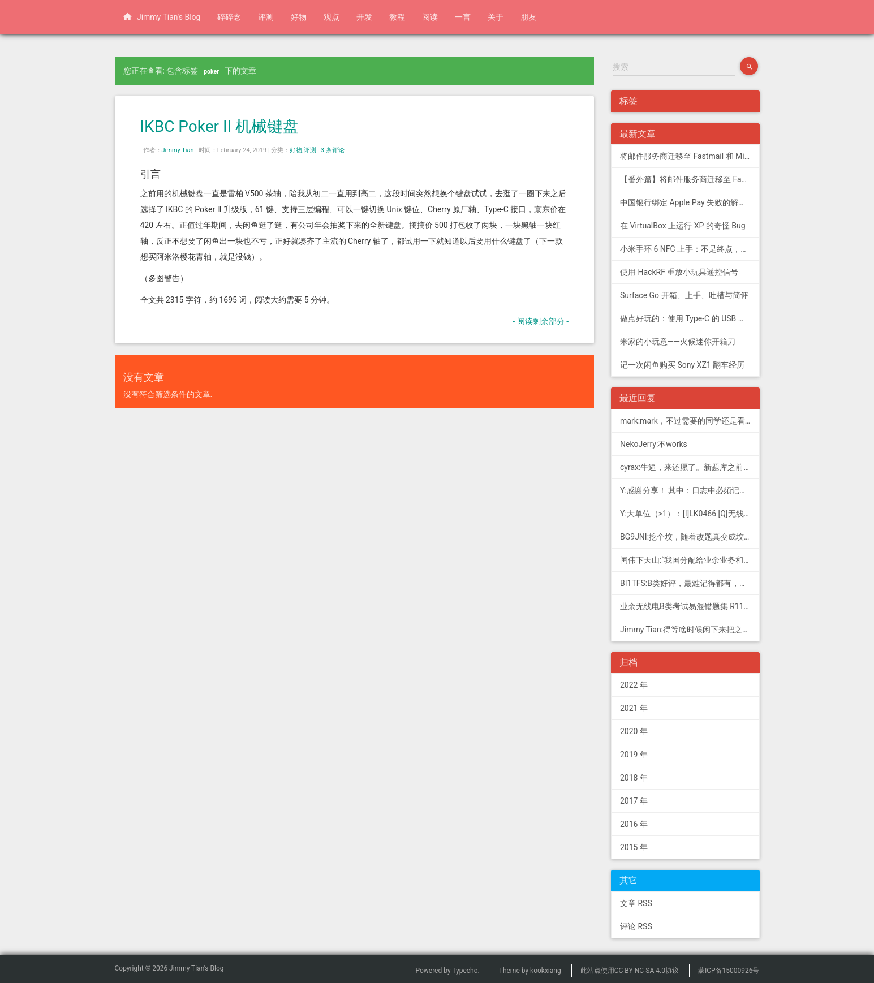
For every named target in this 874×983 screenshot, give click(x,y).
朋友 (528, 16)
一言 (463, 16)
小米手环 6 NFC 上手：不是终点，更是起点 (690, 248)
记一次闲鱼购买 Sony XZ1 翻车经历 (682, 364)
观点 (331, 16)
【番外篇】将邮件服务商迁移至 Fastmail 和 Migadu (690, 179)
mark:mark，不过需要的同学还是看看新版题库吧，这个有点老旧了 (690, 420)
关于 (495, 16)
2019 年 (634, 754)
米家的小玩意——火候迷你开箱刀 (677, 341)
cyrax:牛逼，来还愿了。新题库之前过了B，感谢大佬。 (690, 467)
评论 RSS (636, 926)
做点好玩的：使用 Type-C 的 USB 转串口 (690, 318)
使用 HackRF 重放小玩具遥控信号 (679, 272)
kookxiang (545, 971)
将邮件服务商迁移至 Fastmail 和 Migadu (690, 156)
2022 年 (634, 684)
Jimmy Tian (178, 150)
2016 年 (634, 824)
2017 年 (634, 800)
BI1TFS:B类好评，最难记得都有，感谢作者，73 (690, 583)
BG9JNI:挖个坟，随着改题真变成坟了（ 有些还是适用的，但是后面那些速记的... (690, 536)
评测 (266, 16)
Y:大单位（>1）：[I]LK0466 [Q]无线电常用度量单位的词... (690, 513)
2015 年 (634, 847)
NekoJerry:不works (653, 444)
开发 (364, 16)
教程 (397, 16)
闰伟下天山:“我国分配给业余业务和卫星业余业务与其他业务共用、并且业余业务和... (690, 559)
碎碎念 (229, 16)
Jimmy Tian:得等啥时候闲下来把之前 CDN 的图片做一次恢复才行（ (690, 629)
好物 (299, 16)
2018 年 (634, 777)
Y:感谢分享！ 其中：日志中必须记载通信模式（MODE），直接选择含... (690, 490)
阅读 (430, 16)
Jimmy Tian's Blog (161, 16)
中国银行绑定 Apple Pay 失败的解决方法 (690, 202)
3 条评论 (333, 150)
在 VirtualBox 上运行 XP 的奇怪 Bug (683, 225)
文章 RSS (636, 903)
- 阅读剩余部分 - (541, 321)
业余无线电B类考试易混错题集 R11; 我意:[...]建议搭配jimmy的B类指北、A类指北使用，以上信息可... (690, 606)
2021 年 (634, 708)
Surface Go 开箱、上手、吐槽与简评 (684, 295)
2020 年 (634, 731)
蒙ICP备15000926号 (729, 971)
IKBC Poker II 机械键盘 (219, 126)
